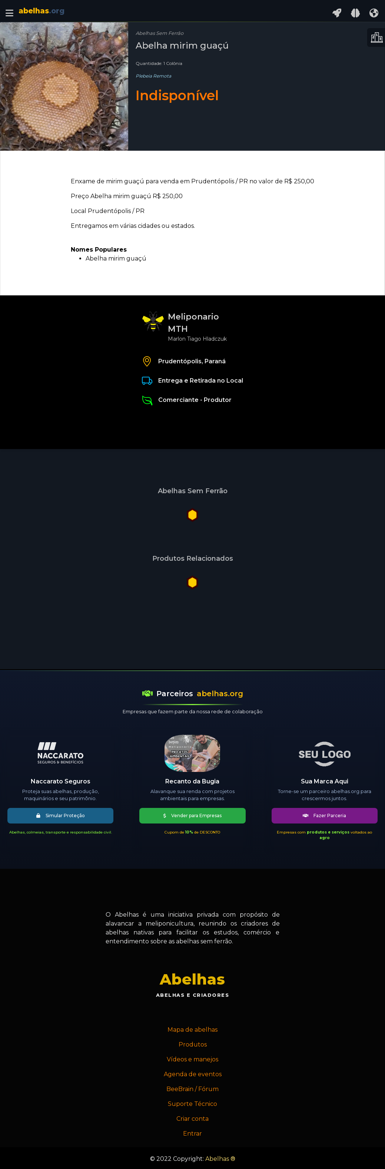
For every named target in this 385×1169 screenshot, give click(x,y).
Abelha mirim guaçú (116, 258)
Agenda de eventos (193, 1074)
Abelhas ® (220, 1158)
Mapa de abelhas (192, 1029)
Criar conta (192, 1118)
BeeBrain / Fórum (192, 1089)
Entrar (192, 1133)
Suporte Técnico (192, 1103)
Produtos (193, 1044)
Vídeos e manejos (192, 1059)
